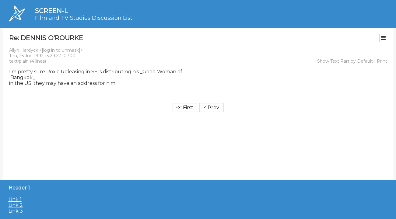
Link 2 (16, 205)
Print (382, 61)
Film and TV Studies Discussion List (83, 18)
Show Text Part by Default (345, 61)
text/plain (19, 61)
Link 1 (15, 199)
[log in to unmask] (61, 50)
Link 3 (16, 211)
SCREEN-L (51, 11)
